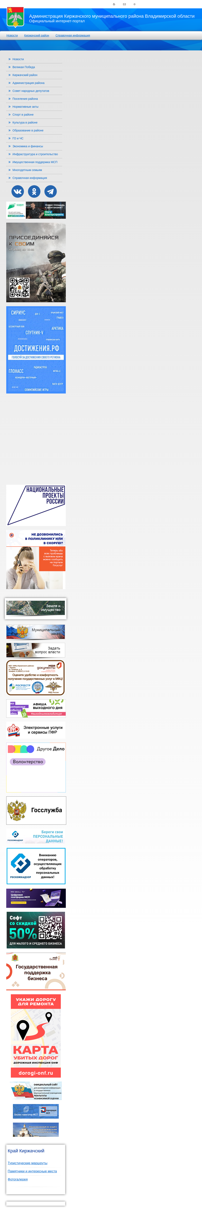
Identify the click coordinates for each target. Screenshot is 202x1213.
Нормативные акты (25, 106)
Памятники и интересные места (32, 1171)
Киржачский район (36, 35)
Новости (12, 35)
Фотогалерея (18, 1179)
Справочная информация (73, 35)
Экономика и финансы (27, 146)
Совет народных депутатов (30, 90)
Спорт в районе (23, 114)
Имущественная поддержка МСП (34, 162)
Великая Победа (23, 67)
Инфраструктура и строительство (35, 154)
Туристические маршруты (27, 1163)
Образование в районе (28, 130)
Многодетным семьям (27, 170)
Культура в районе (24, 122)
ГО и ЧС (18, 138)
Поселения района (25, 98)
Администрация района (28, 83)
